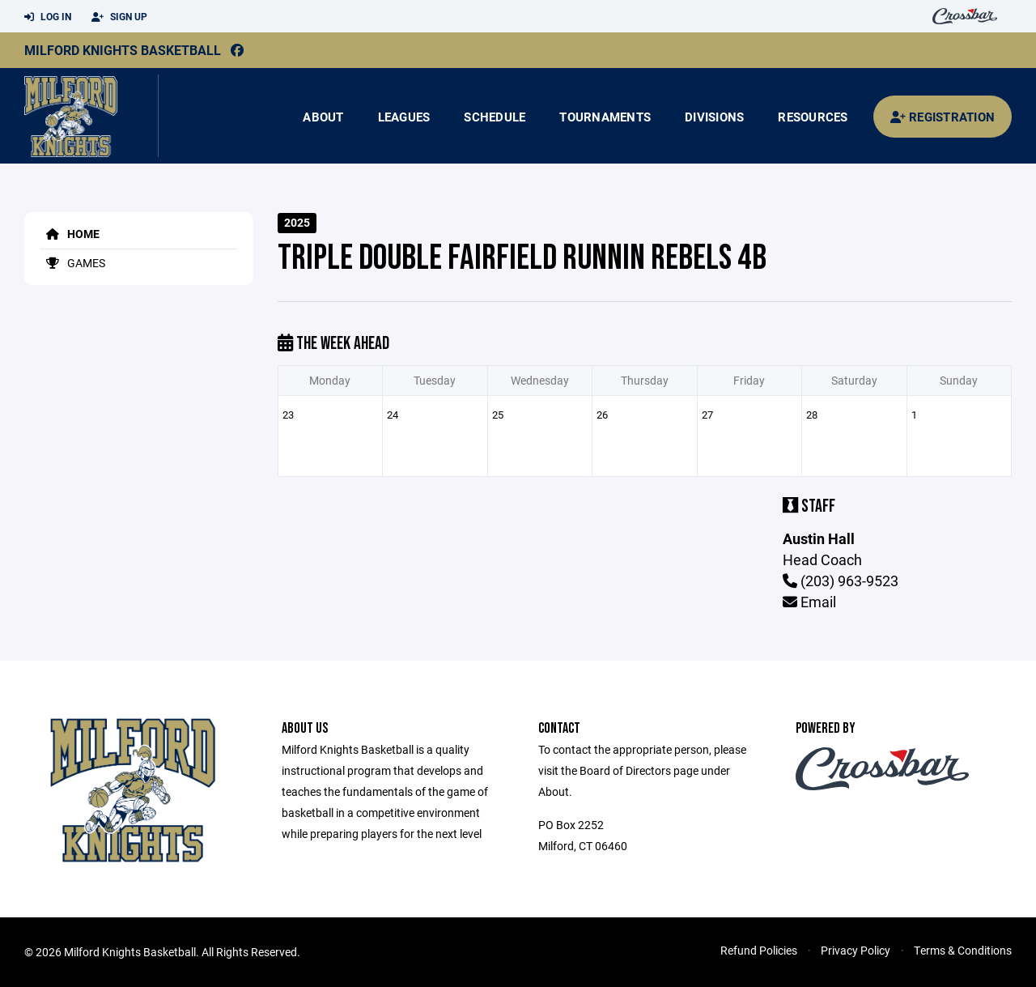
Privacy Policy (855, 950)
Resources (812, 116)
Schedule (494, 116)
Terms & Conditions (963, 950)
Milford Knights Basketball (122, 49)
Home (70, 233)
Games (72, 262)
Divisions (714, 116)
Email (809, 601)
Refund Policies (758, 950)
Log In (47, 17)
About (323, 116)
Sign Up (119, 17)
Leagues (404, 116)
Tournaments (605, 116)
